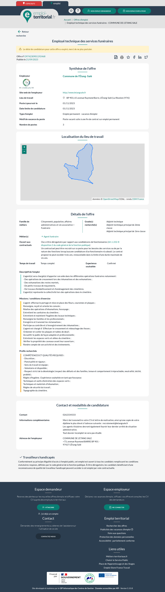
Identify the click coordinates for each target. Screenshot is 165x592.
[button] (24, 147)
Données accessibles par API (107, 588)
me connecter (116, 507)
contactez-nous (48, 536)
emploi (55, 3)
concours (29, 3)
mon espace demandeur (99, 11)
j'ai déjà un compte (48, 513)
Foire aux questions (117, 533)
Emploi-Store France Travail (117, 567)
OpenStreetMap (110, 199)
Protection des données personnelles (117, 537)
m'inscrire (48, 507)
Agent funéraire (50, 236)
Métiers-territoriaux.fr (116, 556)
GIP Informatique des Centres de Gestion (77, 588)
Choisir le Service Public (117, 560)
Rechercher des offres (116, 525)
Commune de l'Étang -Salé (77, 76)
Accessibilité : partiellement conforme (117, 540)
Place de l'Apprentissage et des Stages (117, 563)
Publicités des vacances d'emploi (115, 529)
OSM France (138, 199)
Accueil (67, 19)
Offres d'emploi (81, 19)
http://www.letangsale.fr (74, 92)
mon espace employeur (134, 11)
